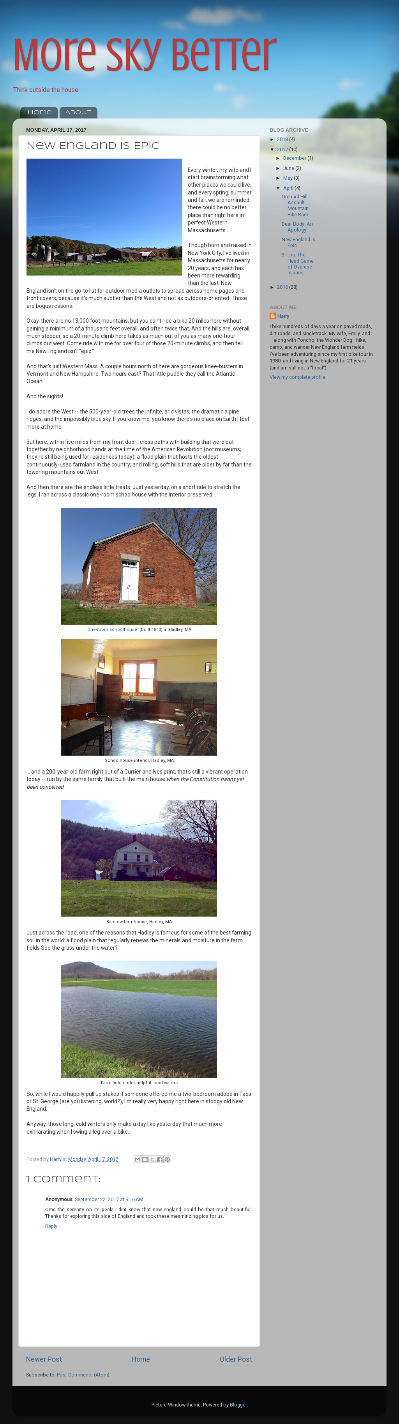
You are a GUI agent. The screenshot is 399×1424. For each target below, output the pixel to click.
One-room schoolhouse (112, 629)
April (289, 188)
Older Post (236, 1359)
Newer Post (44, 1359)
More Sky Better (144, 54)
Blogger (238, 1405)
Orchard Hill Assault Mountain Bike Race (295, 205)
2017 (283, 149)
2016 (283, 287)
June (289, 168)
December (295, 158)
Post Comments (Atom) (83, 1375)
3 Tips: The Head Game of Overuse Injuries (298, 263)
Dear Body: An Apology (297, 227)
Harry (283, 316)
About (78, 112)
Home (40, 112)
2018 (283, 139)
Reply (51, 1226)
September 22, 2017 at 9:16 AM (109, 1199)
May (288, 178)
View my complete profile (297, 377)
